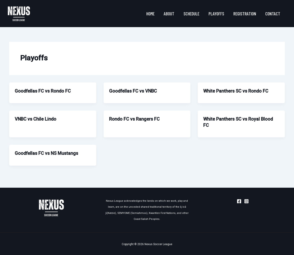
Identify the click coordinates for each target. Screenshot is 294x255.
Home (150, 13)
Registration (244, 13)
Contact (272, 13)
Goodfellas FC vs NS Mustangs (47, 153)
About (169, 13)
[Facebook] (239, 200)
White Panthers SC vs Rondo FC (236, 91)
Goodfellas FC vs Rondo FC (43, 91)
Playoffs (216, 13)
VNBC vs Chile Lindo (36, 119)
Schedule (191, 13)
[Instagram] (246, 200)
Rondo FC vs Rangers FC (134, 119)
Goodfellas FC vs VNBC (133, 91)
